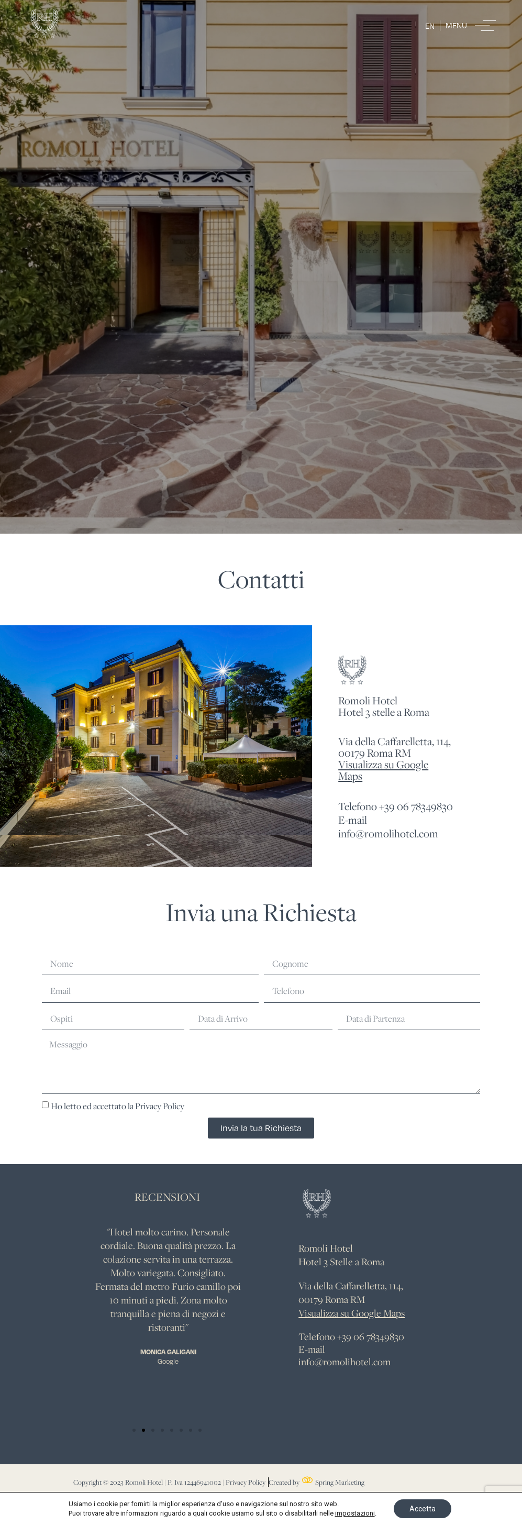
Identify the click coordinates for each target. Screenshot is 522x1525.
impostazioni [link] (355, 1513)
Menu (456, 25)
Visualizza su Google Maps (383, 770)
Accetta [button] (422, 1509)
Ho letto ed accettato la (117, 1105)
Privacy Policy (159, 1105)
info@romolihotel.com (344, 1361)
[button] (134, 1430)
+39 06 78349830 (370, 1336)
